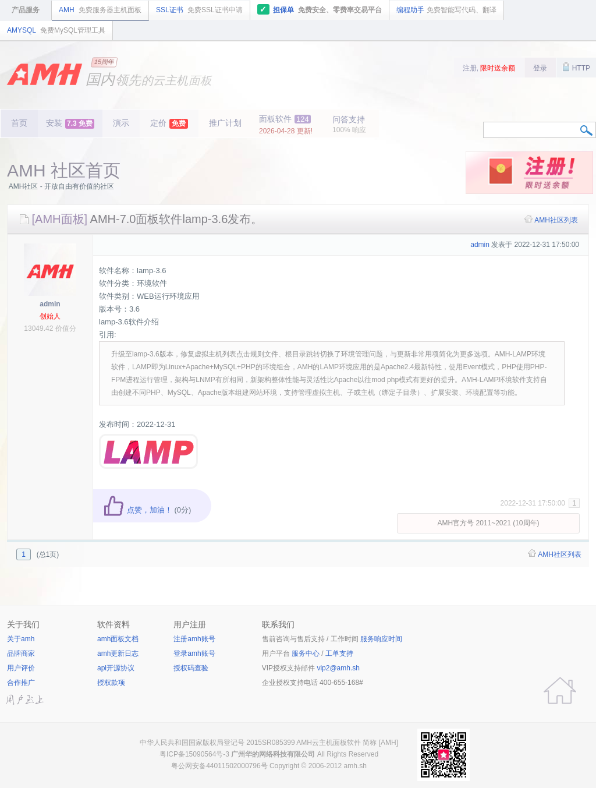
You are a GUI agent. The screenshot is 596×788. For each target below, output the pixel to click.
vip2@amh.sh (338, 668)
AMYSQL (56, 30)
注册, (489, 68)
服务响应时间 (381, 639)
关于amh (20, 639)
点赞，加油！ (137, 510)
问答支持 (349, 124)
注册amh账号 (194, 639)
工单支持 (339, 653)
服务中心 (306, 653)
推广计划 (225, 123)
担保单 (319, 9)
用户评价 (21, 668)
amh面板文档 (118, 639)
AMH (100, 10)
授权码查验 (190, 668)
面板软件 (286, 124)
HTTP (576, 67)
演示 (121, 123)
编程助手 (446, 10)
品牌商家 (21, 653)
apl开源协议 (115, 668)
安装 (70, 123)
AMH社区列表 (556, 220)
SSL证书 (199, 10)
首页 (19, 123)
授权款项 (111, 683)
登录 (540, 68)
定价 (169, 123)
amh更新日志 (118, 653)
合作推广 (21, 683)
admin (50, 304)
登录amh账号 (194, 653)
